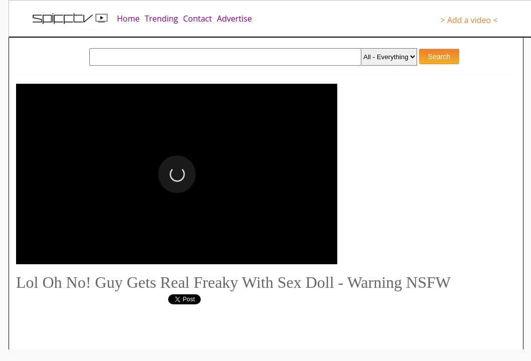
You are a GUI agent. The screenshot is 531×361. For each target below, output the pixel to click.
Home (128, 18)
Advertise (234, 18)
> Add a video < (469, 20)
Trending (161, 18)
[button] (177, 174)
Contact (197, 18)
